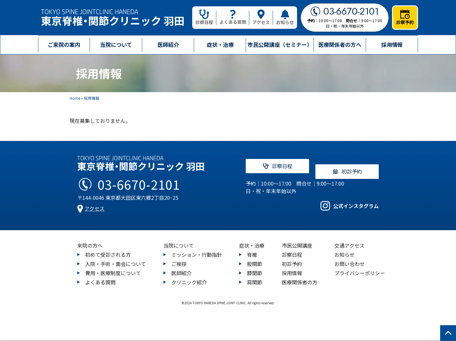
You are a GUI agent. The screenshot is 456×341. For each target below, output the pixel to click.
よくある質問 (232, 17)
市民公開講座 (297, 240)
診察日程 (204, 17)
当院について (178, 240)
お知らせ (285, 17)
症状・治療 (251, 240)
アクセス (261, 17)
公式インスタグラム (349, 203)
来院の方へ (90, 240)
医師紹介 (168, 44)
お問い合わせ (349, 258)
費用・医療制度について (113, 267)
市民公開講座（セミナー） (280, 44)
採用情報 (392, 44)
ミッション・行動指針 (196, 249)
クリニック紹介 (189, 277)
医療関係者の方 (299, 277)
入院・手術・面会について (115, 258)
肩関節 (254, 277)
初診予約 (292, 258)
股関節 (254, 258)
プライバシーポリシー (359, 267)
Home (75, 98)
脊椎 (252, 249)
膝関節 (254, 267)
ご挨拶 (179, 258)
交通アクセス (349, 240)
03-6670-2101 (345, 11)
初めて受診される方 (108, 249)
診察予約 (405, 17)
